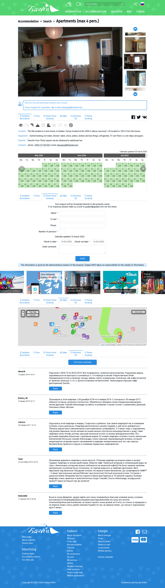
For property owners (31, 557)
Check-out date (82, 241)
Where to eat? (104, 544)
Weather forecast (75, 566)
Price (36, 116)
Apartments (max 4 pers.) (77, 21)
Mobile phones (105, 551)
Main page (26, 537)
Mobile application (75, 575)
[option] (70, 62)
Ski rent (70, 557)
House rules (27, 543)
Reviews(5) (75, 117)
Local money (103, 547)
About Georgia (104, 535)
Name (54, 213)
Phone (54, 225)
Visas (100, 538)
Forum (140, 11)
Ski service (72, 560)
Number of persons (48, 231)
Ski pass (71, 538)
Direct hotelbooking (49, 117)
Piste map (71, 541)
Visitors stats (28, 553)
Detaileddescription (25, 117)
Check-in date (51, 241)
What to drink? (104, 541)
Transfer (71, 547)
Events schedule (105, 557)
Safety (70, 551)
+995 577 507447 (42, 145)
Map (129, 11)
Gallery (70, 563)
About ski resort (74, 535)
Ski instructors (73, 554)
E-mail (54, 219)
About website (28, 540)
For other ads (28, 560)
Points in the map (75, 572)
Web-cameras (73, 569)
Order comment (50, 246)
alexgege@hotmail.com (67, 145)
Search (47, 21)
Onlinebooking (88, 117)
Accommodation (28, 21)
